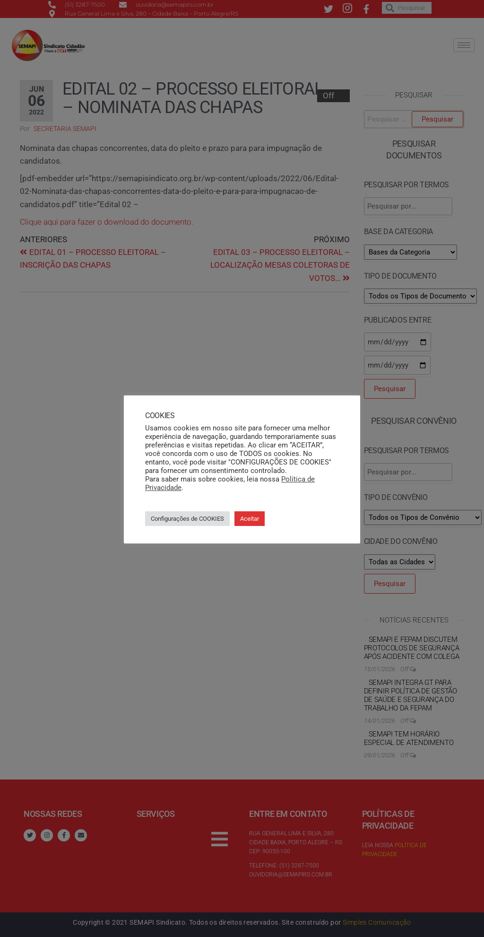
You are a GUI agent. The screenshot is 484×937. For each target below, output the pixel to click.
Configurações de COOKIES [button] (187, 518)
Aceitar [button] (249, 518)
